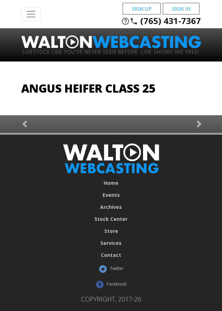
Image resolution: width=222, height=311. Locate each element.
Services (111, 243)
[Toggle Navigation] (31, 14)
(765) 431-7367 (161, 20)
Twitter (111, 269)
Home (111, 183)
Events (111, 195)
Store (111, 231)
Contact (111, 255)
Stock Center (111, 219)
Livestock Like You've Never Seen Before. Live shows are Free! (111, 51)
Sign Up (142, 8)
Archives (111, 207)
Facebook (111, 284)
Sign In (181, 8)
